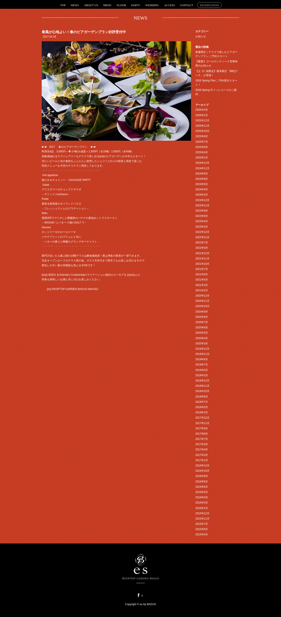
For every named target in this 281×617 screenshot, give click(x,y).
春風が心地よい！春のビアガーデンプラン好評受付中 (84, 32)
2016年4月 (201, 497)
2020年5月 (201, 332)
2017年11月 (202, 423)
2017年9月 (201, 428)
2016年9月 (201, 476)
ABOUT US (91, 5)
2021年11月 (202, 258)
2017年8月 (201, 433)
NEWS (75, 5)
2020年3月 (201, 343)
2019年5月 (201, 370)
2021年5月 (201, 279)
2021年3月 (201, 285)
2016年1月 (201, 508)
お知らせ (200, 36)
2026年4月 (201, 109)
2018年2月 (201, 412)
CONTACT (186, 5)
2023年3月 (201, 226)
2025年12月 (202, 120)
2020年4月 (201, 338)
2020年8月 (201, 316)
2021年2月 (201, 290)
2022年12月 (202, 232)
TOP (63, 5)
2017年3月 (201, 455)
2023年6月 (201, 216)
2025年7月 (201, 141)
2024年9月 (201, 173)
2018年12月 (202, 380)
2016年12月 (202, 465)
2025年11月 (202, 125)
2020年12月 (202, 295)
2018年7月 (201, 401)
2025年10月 (202, 131)
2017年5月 (201, 444)
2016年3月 (201, 502)
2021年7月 (201, 269)
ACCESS (169, 5)
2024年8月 (201, 178)
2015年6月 (201, 529)
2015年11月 (202, 518)
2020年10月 (202, 306)
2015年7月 (201, 523)
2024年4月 (201, 189)
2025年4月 (201, 152)
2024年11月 (202, 168)
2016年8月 (201, 481)
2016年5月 (201, 492)
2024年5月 (201, 184)
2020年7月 (201, 322)
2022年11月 (202, 237)
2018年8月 (201, 396)
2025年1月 (201, 157)
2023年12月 (202, 200)
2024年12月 (202, 162)
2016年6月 (201, 486)
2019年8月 (201, 359)
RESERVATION (209, 5)
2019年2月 (201, 375)
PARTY (135, 5)
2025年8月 (201, 136)
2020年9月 (201, 311)
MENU (107, 5)
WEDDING (152, 5)
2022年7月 (201, 242)
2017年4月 (201, 449)
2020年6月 (201, 327)
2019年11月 (202, 354)
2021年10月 (202, 263)
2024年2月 (201, 194)
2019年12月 (202, 348)
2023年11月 (202, 205)
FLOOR (121, 5)
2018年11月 (202, 385)
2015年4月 (201, 534)
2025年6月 (201, 147)
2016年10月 (202, 470)
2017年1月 (201, 460)
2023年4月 (201, 221)
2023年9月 (201, 210)
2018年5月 (201, 407)
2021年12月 (202, 253)
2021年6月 (201, 274)
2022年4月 (201, 247)
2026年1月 (201, 115)
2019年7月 (201, 364)
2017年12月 (202, 417)
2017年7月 (201, 439)
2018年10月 (202, 391)
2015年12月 (202, 513)
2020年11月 (202, 300)
